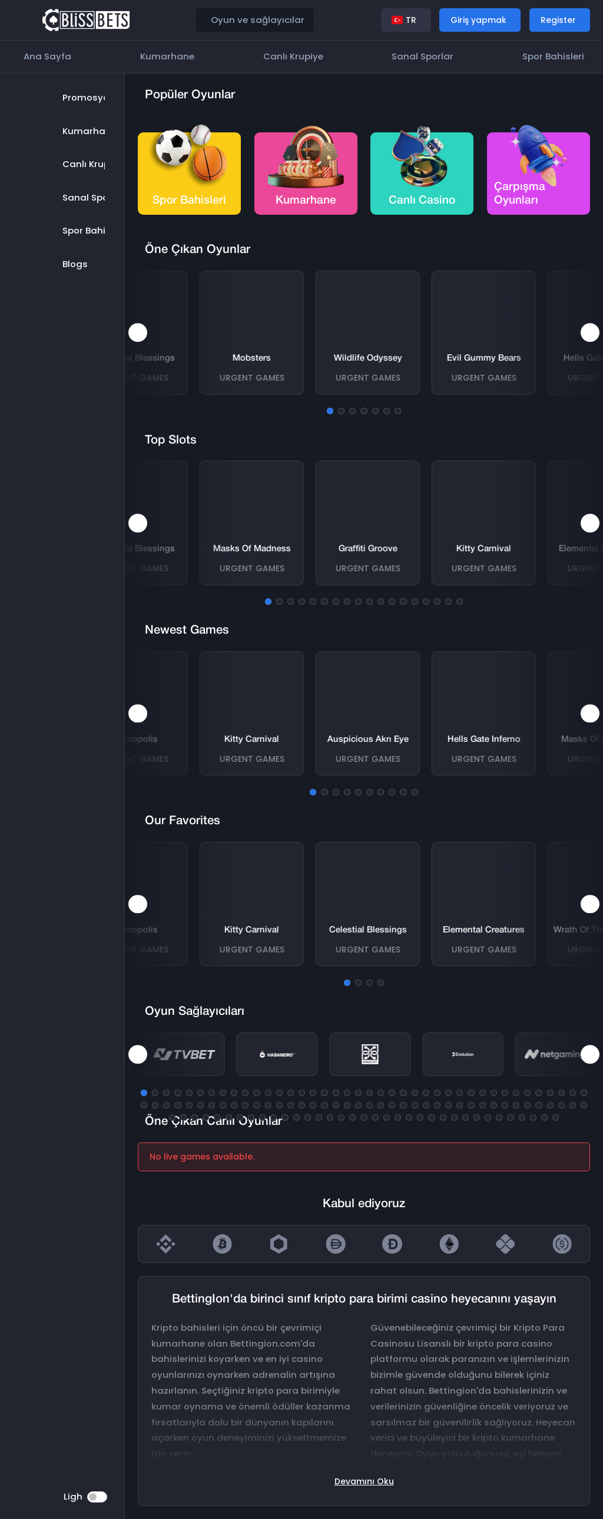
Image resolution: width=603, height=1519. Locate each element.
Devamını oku (364, 1481)
